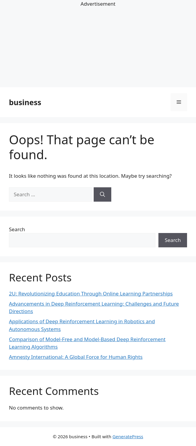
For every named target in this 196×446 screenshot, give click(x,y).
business (25, 102)
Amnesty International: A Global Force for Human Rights (76, 356)
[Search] (102, 194)
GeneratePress (127, 436)
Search (17, 229)
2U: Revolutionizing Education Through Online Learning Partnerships (91, 293)
